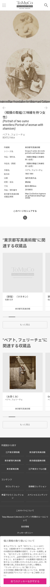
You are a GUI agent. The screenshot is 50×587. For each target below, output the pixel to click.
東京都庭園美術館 (37, 461)
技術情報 (25, 527)
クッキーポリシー (25, 533)
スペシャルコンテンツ (37, 495)
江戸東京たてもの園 (37, 469)
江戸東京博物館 (13, 452)
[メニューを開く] (4, 5)
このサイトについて (25, 510)
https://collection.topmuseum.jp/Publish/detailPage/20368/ (35, 196)
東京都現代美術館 (13, 461)
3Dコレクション (13, 486)
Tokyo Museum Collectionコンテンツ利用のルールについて (25, 519)
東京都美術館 (13, 469)
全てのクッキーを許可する (25, 581)
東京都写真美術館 (37, 452)
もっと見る (25, 325)
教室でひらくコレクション (13, 496)
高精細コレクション (37, 486)
